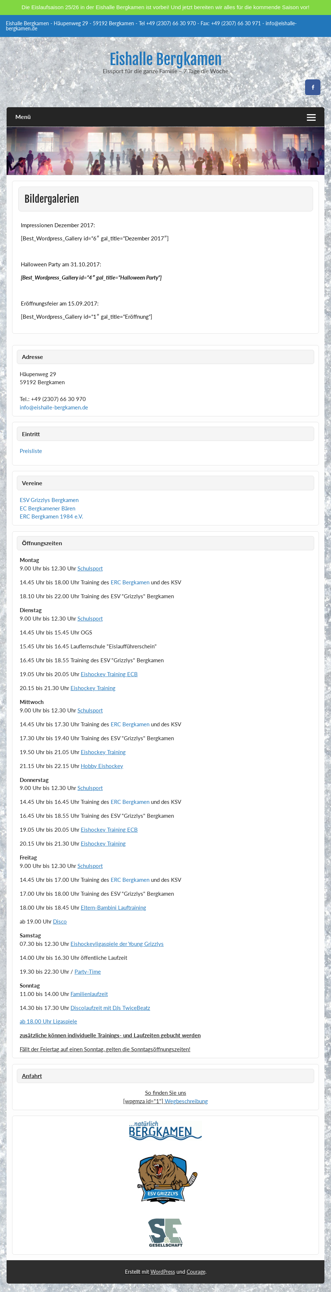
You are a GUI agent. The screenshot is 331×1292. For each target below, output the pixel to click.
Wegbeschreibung (186, 1101)
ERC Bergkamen (130, 582)
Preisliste (31, 450)
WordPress (163, 1272)
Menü (23, 116)
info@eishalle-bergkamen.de (54, 407)
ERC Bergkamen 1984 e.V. (51, 516)
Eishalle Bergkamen (166, 59)
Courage (196, 1272)
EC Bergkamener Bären (47, 508)
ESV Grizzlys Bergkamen (49, 500)
